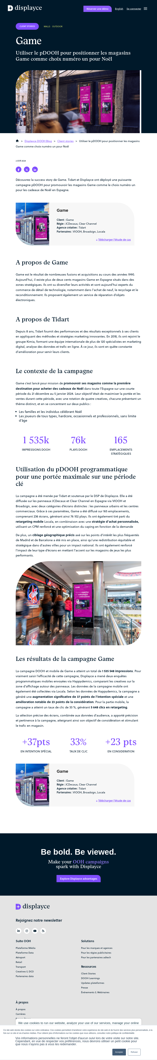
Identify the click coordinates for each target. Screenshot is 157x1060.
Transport (21, 966)
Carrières (20, 1014)
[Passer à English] (119, 9)
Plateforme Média (25, 948)
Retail (19, 962)
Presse (84, 987)
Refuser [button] (134, 1052)
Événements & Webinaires (95, 992)
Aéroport (20, 957)
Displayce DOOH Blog (38, 141)
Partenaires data (25, 976)
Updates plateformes (92, 983)
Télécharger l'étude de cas (114, 239)
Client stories (65, 141)
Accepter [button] (119, 1052)
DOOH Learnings (90, 978)
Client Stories (88, 973)
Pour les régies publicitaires (96, 952)
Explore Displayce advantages (78, 879)
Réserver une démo (98, 9)
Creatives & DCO (25, 971)
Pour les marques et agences (96, 948)
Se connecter (134, 8)
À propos (20, 1009)
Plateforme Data (25, 952)
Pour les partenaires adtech (96, 957)
